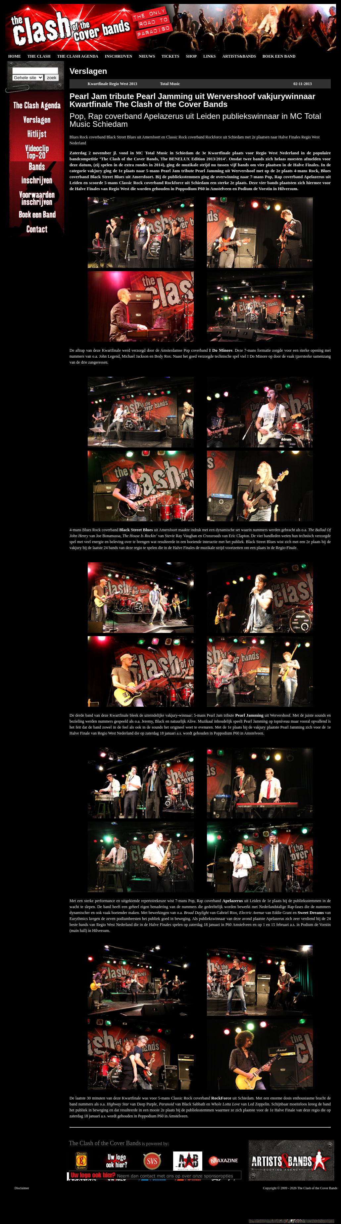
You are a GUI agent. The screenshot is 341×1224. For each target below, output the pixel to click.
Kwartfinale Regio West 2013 (112, 83)
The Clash (39, 56)
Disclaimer (22, 1188)
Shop (191, 56)
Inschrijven (118, 56)
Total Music (170, 83)
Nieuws (147, 56)
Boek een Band (279, 56)
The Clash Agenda (77, 56)
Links (209, 56)
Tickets (170, 56)
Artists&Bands (239, 56)
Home (14, 56)
